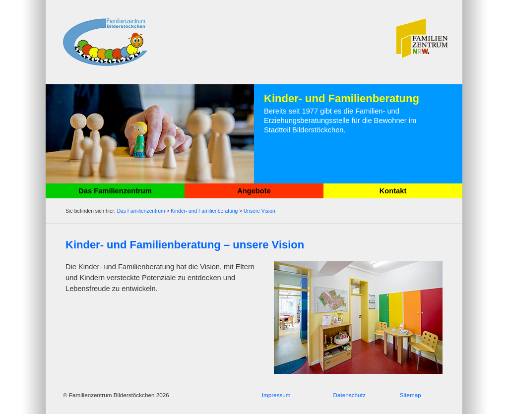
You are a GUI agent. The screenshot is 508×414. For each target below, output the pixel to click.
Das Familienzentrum (114, 191)
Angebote (254, 191)
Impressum (276, 395)
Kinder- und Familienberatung (204, 211)
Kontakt (393, 191)
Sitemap (410, 395)
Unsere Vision (259, 211)
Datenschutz (349, 395)
